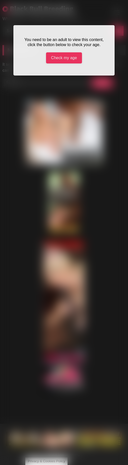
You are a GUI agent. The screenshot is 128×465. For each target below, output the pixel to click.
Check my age (64, 58)
